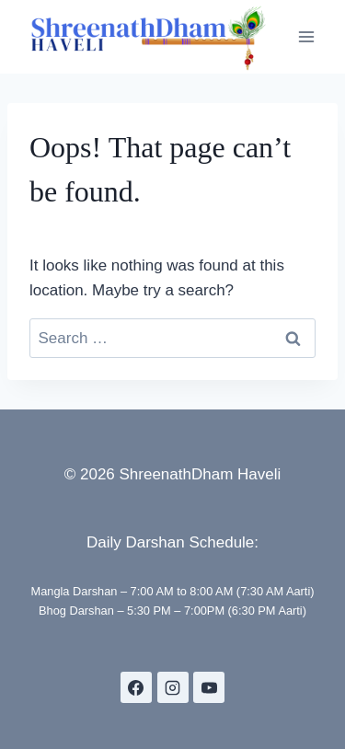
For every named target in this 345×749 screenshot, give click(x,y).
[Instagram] (173, 687)
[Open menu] (306, 36)
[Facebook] (136, 687)
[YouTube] (208, 687)
